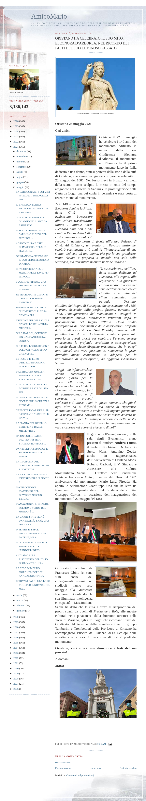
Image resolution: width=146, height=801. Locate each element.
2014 (16, 647)
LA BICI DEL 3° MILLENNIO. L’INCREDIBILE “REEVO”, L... (32, 478)
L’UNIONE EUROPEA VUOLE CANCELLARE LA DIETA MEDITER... (32, 324)
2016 (16, 637)
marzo (20, 600)
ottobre (20, 161)
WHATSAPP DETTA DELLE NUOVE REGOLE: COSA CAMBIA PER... (31, 311)
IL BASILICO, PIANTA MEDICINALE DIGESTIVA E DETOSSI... (32, 208)
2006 (16, 688)
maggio (21, 187)
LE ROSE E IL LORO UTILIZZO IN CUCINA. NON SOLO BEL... (30, 362)
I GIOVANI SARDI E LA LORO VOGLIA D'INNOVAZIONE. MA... (33, 584)
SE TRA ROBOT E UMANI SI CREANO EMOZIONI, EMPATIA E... (32, 298)
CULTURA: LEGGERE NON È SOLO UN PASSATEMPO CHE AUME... (32, 349)
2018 (16, 627)
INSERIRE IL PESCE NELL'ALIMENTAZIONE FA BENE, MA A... (31, 533)
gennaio (21, 610)
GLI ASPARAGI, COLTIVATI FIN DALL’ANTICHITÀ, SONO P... (31, 337)
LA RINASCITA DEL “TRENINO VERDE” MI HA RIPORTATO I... (32, 465)
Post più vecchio (128, 767)
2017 (16, 632)
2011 (16, 663)
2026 (16, 121)
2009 (16, 673)
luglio (20, 176)
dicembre (22, 151)
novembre (22, 156)
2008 (16, 678)
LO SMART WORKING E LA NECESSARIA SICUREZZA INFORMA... (32, 401)
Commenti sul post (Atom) (80, 775)
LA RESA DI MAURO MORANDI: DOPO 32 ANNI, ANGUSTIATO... (30, 572)
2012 (16, 658)
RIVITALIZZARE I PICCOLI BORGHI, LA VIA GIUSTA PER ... (32, 388)
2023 (16, 136)
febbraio (21, 605)
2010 (16, 668)
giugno (20, 182)
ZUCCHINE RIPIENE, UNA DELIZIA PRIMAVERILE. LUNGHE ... (31, 285)
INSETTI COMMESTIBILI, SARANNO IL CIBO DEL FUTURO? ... (31, 234)
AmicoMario (49, 16)
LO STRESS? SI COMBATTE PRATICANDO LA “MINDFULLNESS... (32, 546)
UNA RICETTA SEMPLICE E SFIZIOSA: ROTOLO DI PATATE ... (32, 452)
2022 (16, 141)
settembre (22, 166)
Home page (96, 767)
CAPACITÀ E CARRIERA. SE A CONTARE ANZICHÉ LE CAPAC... (32, 414)
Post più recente (63, 767)
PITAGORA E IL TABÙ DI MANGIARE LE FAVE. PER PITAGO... (32, 272)
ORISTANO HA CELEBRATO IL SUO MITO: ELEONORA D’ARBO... (32, 260)
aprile (20, 595)
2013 (16, 652)
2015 (16, 642)
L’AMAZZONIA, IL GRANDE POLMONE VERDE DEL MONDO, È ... (32, 507)
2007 (16, 683)
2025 (16, 126)
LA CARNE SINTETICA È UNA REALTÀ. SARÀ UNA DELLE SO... (32, 520)
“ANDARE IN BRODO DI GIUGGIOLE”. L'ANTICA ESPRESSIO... (31, 221)
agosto (20, 171)
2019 (16, 622)
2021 (16, 146)
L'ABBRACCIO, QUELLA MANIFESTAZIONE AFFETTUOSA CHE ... (30, 375)
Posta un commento (63, 762)
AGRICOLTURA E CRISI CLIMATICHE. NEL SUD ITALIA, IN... (31, 247)
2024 (16, 131)
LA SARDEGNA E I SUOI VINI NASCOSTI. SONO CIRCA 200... (33, 195)
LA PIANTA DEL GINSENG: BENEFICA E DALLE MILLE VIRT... (31, 427)
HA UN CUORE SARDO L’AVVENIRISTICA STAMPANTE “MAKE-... (31, 439)
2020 (16, 616)
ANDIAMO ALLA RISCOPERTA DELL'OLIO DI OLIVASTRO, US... (32, 559)
